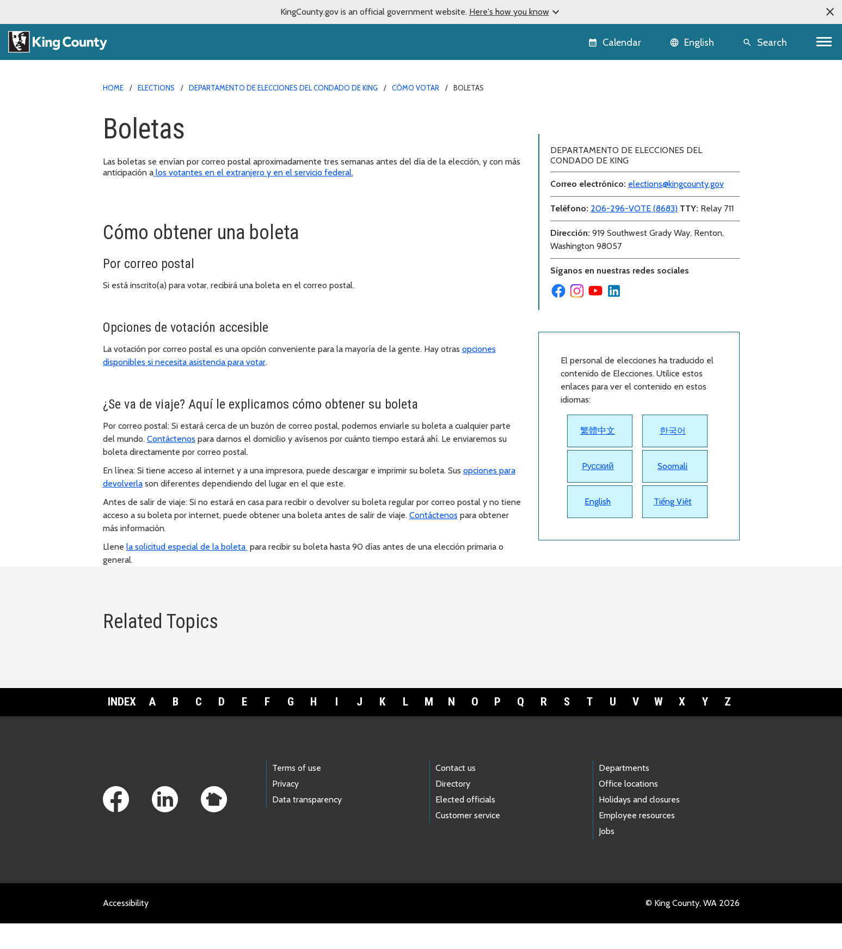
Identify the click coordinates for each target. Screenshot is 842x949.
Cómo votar (415, 87)
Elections (156, 87)
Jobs (606, 857)
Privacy (285, 810)
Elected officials (465, 825)
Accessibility (126, 928)
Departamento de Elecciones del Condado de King (283, 87)
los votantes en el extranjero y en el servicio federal (253, 172)
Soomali (672, 518)
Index (122, 727)
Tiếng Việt (673, 554)
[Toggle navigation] (824, 42)
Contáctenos (171, 439)
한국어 (673, 483)
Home (113, 87)
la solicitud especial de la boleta (187, 547)
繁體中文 (597, 483)
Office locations (628, 810)
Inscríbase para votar (584, 138)
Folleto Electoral (576, 155)
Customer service (467, 841)
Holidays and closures (639, 825)
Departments (624, 793)
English (598, 554)
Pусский (598, 518)
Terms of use (296, 793)
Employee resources (637, 841)
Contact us (455, 793)
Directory (452, 810)
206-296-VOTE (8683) (634, 261)
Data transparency (307, 825)
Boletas (560, 120)
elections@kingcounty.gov (676, 236)
